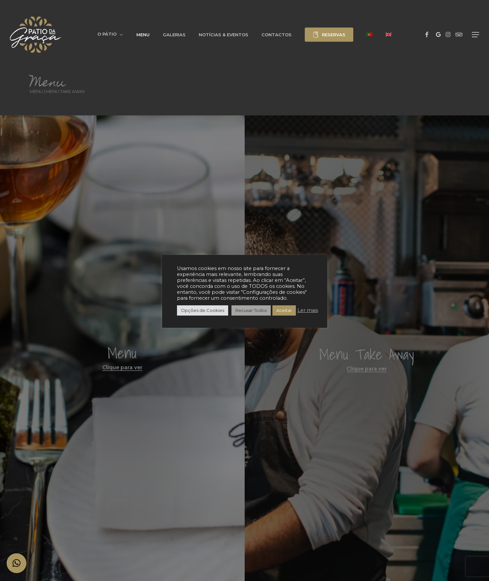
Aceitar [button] (284, 310)
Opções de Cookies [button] (202, 310)
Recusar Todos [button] (251, 310)
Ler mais (307, 310)
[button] (475, 34)
